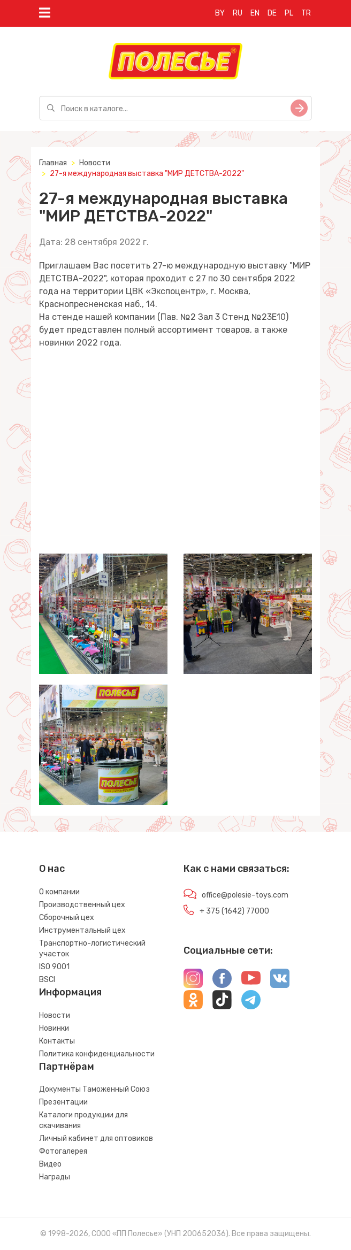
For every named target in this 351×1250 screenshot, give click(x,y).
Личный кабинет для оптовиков (96, 1138)
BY (220, 13)
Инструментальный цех (82, 930)
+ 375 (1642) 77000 (234, 911)
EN (255, 13)
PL (289, 13)
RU (237, 13)
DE (272, 13)
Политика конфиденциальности (97, 1054)
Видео (50, 1164)
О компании (59, 891)
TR (306, 13)
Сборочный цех (66, 917)
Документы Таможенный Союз (94, 1089)
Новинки (54, 1028)
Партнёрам (66, 1066)
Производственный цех (82, 904)
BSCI (47, 979)
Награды (54, 1177)
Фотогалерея (63, 1151)
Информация (70, 992)
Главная (53, 162)
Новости (94, 162)
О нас (52, 869)
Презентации (63, 1102)
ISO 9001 (54, 966)
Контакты (57, 1041)
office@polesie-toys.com (245, 895)
